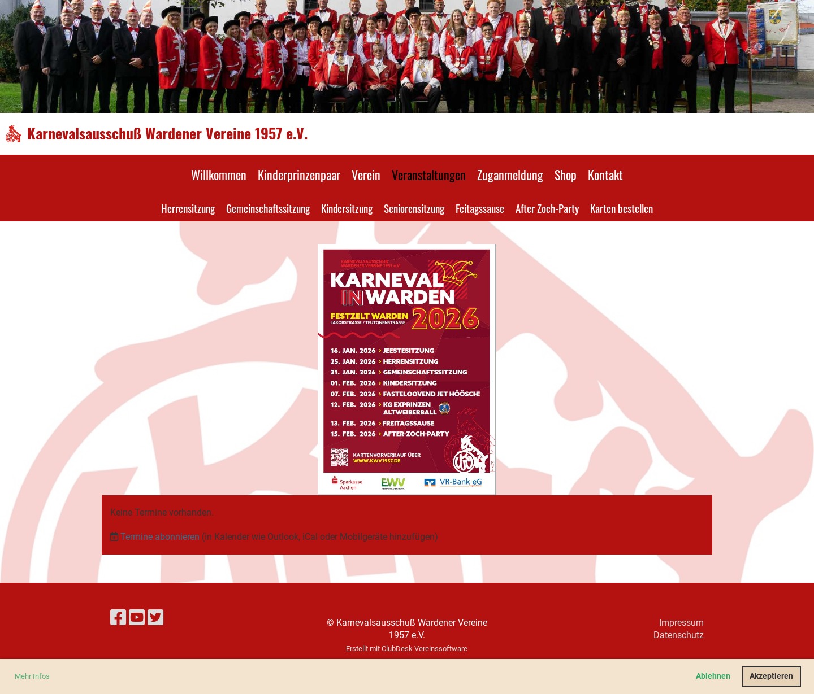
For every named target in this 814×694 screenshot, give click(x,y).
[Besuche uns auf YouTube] (137, 617)
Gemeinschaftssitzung (268, 208)
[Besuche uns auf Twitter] (155, 617)
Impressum (681, 622)
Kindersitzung (347, 208)
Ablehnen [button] (713, 676)
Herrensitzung (188, 208)
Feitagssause (480, 208)
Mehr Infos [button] (32, 676)
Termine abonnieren (160, 536)
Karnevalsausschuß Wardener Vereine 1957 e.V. (167, 133)
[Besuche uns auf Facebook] (118, 617)
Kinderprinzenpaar (299, 174)
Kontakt (605, 174)
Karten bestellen (621, 208)
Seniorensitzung (414, 208)
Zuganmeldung (510, 174)
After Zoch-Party (547, 208)
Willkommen (218, 174)
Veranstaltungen (429, 174)
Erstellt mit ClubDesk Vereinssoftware (406, 648)
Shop (566, 174)
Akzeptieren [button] (771, 676)
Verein (366, 174)
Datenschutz (678, 635)
